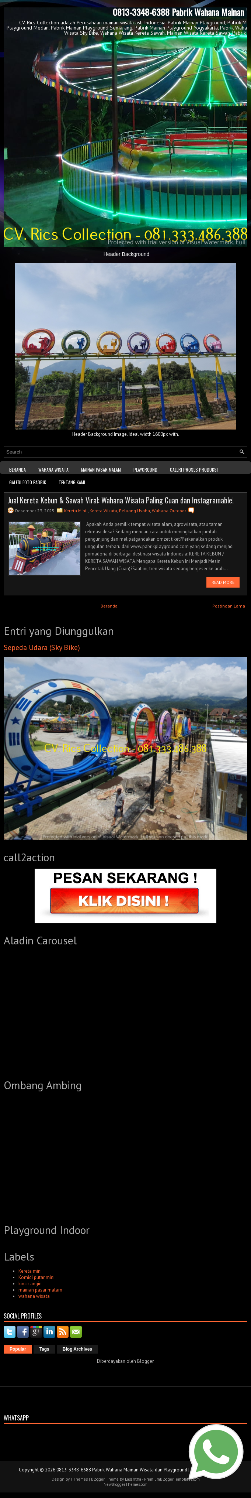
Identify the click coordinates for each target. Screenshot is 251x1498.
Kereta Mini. (76, 510)
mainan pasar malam (40, 1290)
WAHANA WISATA (53, 469)
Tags (44, 1349)
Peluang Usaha (134, 510)
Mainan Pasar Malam (101, 469)
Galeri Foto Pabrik (27, 482)
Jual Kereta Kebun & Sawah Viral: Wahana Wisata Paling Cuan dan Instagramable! (121, 500)
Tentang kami (72, 482)
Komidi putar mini (36, 1277)
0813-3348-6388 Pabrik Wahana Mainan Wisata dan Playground (121, 1470)
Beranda (17, 469)
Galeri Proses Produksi (194, 469)
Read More (223, 582)
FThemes (79, 1479)
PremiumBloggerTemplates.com (172, 1479)
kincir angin (30, 1283)
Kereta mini (30, 1271)
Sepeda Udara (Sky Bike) (42, 647)
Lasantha (133, 1479)
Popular (18, 1349)
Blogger (145, 1361)
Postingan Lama (228, 606)
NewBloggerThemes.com (125, 1484)
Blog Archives (77, 1349)
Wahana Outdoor (169, 510)
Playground (145, 469)
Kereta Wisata (103, 510)
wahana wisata (34, 1296)
